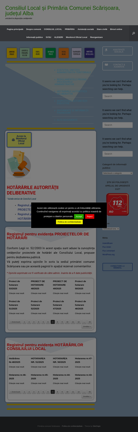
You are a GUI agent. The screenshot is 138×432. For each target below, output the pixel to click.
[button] (133, 33)
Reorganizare (96, 37)
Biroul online (116, 29)
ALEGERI (58, 37)
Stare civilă (102, 29)
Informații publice (34, 37)
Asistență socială (86, 29)
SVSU (48, 37)
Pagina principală (15, 29)
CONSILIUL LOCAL (53, 29)
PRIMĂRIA (70, 29)
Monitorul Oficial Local (76, 37)
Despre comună (33, 29)
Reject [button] (90, 216)
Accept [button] (79, 216)
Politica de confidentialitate (69, 222)
